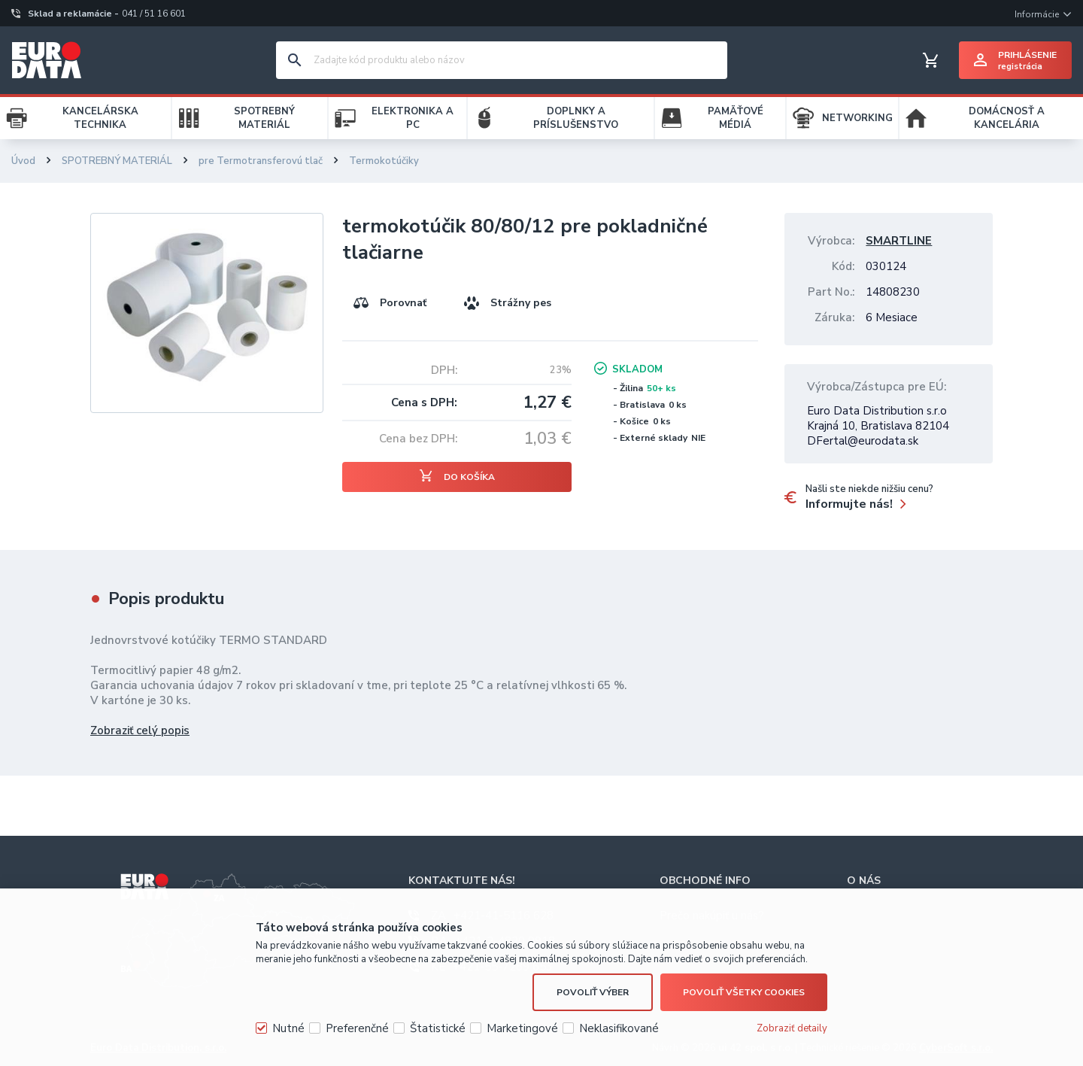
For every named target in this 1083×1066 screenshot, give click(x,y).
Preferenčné (357, 1028)
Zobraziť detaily (792, 1028)
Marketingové (522, 1028)
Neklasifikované (619, 1028)
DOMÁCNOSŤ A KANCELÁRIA (1007, 118)
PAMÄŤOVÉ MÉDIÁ (735, 118)
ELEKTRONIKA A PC (413, 118)
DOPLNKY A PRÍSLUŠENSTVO (575, 118)
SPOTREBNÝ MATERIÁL (264, 118)
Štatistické (438, 1028)
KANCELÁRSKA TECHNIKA (100, 118)
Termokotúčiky (384, 161)
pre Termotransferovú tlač (261, 161)
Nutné (288, 1028)
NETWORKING (857, 118)
